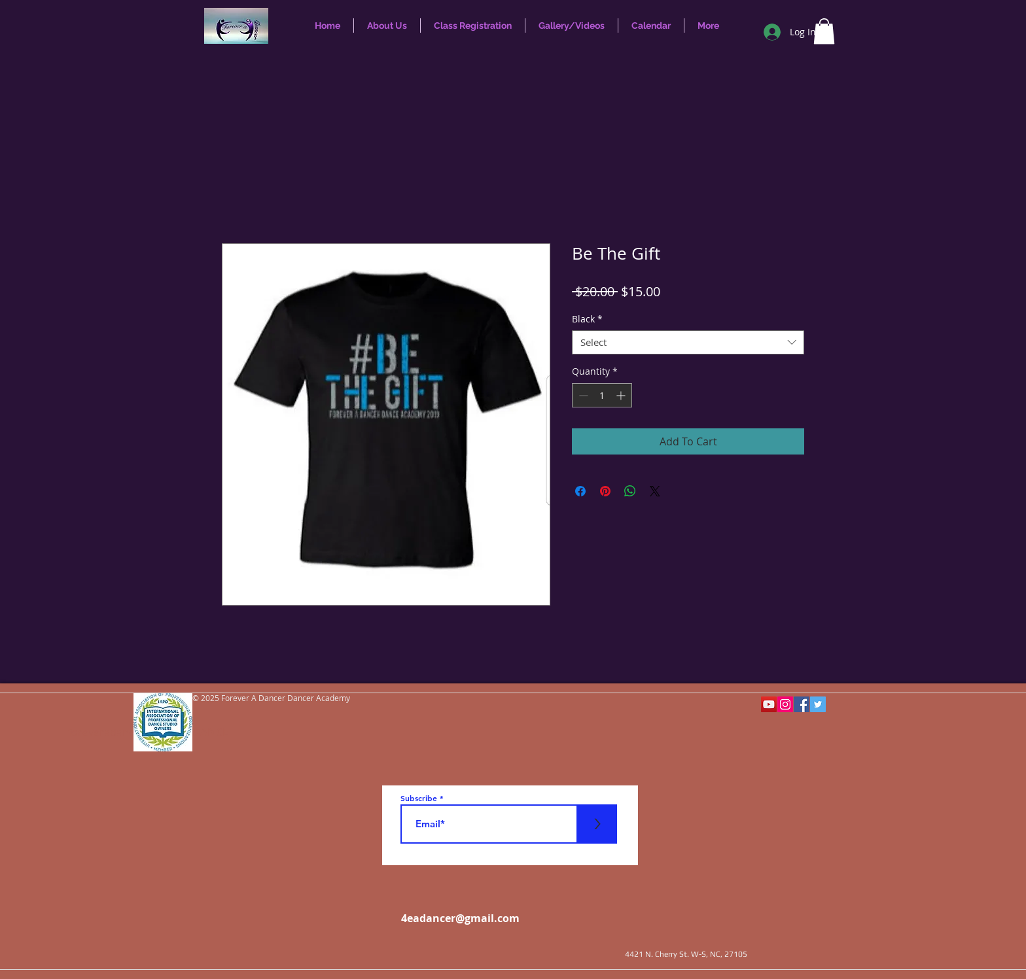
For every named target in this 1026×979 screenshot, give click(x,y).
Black (587, 319)
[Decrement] (582, 395)
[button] (824, 31)
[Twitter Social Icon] (818, 704)
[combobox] (688, 342)
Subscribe (418, 798)
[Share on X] (655, 491)
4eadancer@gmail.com (460, 918)
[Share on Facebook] (580, 491)
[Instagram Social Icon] (785, 704)
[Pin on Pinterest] (605, 491)
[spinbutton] (602, 395)
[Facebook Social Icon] (801, 704)
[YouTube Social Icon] (769, 704)
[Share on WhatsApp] (630, 491)
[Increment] (622, 395)
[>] (597, 824)
